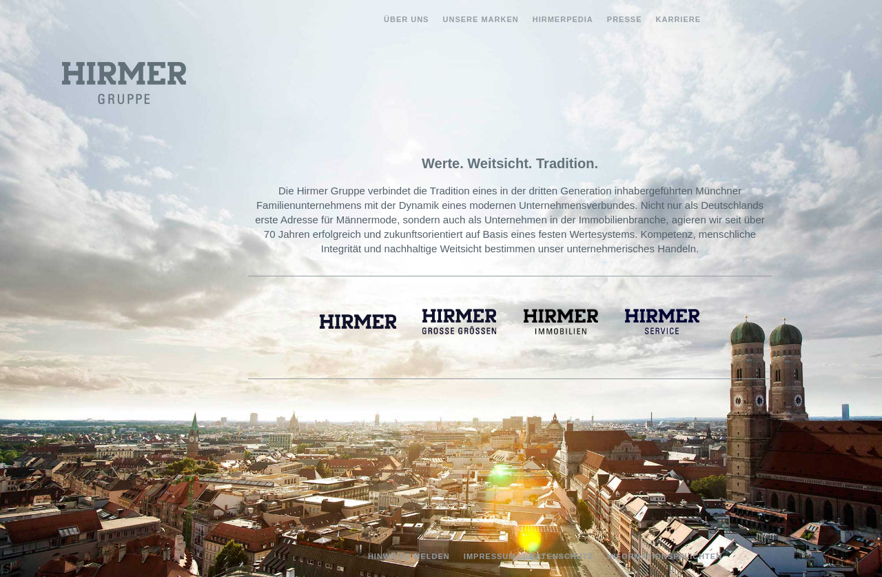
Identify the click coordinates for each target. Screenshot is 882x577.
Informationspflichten (664, 556)
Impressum (490, 556)
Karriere (678, 19)
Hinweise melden (409, 556)
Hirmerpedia (563, 19)
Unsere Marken (481, 19)
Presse (624, 19)
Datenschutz (562, 556)
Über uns (406, 19)
